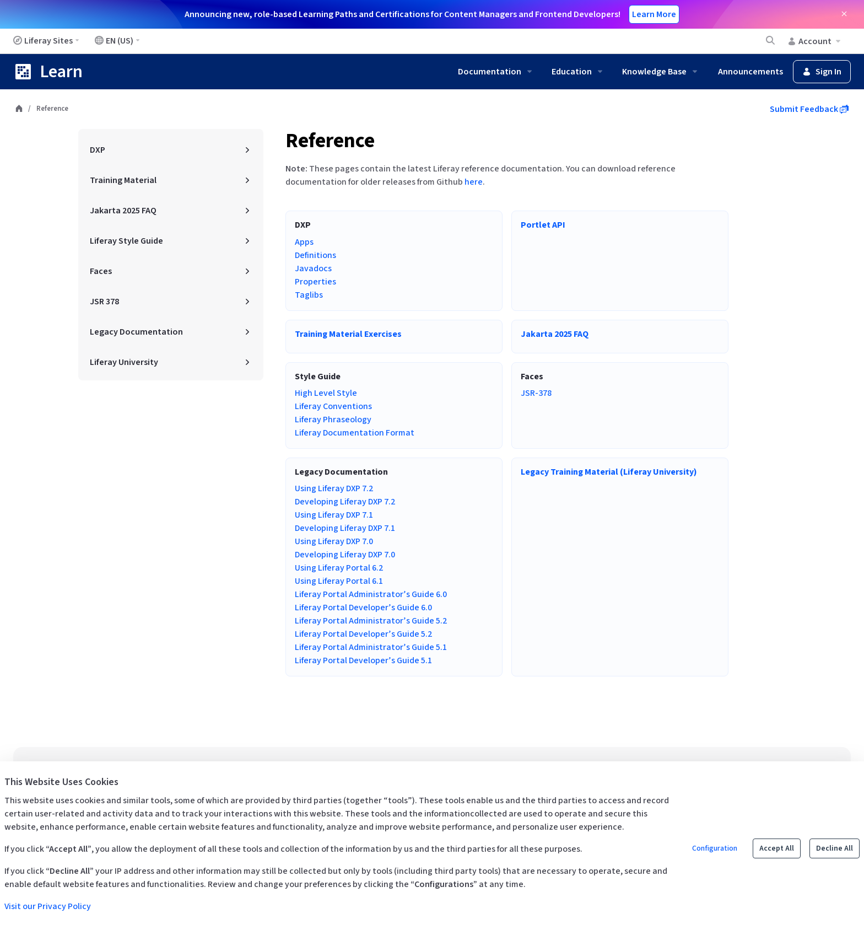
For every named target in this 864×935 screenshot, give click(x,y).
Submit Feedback (809, 109)
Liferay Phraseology (333, 419)
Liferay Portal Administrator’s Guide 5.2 (371, 621)
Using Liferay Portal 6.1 (339, 581)
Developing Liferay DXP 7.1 (345, 528)
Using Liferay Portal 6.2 (339, 568)
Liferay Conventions (333, 406)
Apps (304, 242)
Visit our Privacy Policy (47, 906)
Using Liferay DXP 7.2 (334, 488)
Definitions (315, 255)
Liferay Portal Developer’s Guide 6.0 (363, 607)
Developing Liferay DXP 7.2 (345, 502)
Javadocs (313, 268)
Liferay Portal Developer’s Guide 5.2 (363, 634)
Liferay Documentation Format (354, 433)
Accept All (776, 848)
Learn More (654, 14)
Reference (330, 140)
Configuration (714, 848)
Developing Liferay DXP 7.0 (345, 555)
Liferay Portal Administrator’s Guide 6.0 (371, 594)
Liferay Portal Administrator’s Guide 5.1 (371, 647)
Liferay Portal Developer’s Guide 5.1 (363, 660)
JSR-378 (536, 393)
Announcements (750, 72)
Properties (315, 282)
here (474, 182)
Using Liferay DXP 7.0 (334, 541)
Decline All (834, 848)
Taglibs (309, 295)
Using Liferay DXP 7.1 (334, 515)
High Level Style (326, 393)
